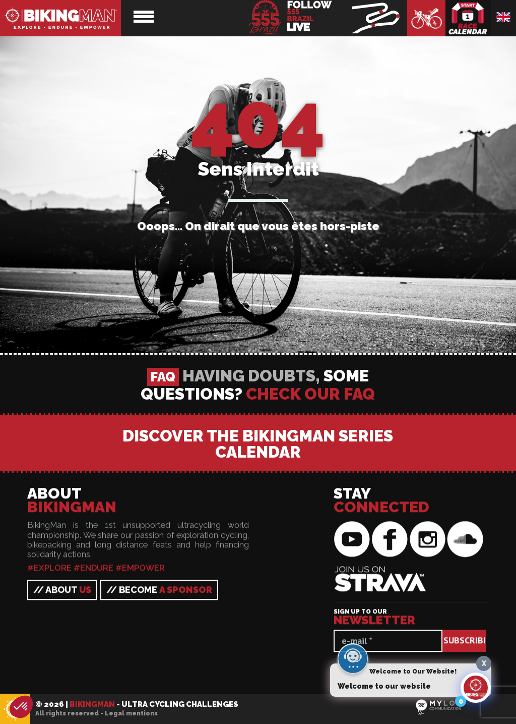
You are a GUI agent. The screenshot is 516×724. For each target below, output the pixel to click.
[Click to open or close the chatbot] (476, 691)
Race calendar (468, 18)
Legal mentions (131, 713)
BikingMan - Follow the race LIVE (326, 18)
